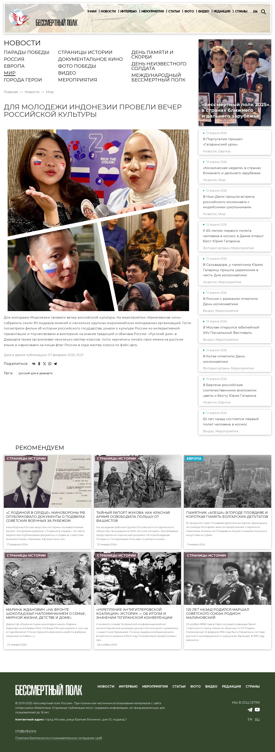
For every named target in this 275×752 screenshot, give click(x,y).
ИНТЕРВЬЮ (128, 686)
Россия (14, 59)
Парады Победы (26, 52)
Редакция (222, 11)
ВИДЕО (211, 686)
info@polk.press (25, 731)
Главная (11, 92)
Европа (14, 66)
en (255, 11)
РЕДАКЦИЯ (231, 686)
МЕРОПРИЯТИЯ (155, 686)
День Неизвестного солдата (158, 66)
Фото (189, 11)
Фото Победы (77, 66)
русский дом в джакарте (36, 373)
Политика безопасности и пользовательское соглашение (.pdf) (58, 738)
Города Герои (23, 80)
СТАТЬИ (179, 686)
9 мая (91, 11)
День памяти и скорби (152, 55)
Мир (9, 73)
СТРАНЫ (253, 686)
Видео (203, 11)
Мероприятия (152, 11)
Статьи (174, 11)
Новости (108, 11)
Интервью (128, 11)
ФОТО (195, 686)
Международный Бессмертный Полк (158, 78)
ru (257, 719)
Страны (241, 11)
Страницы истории (85, 52)
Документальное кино (90, 59)
